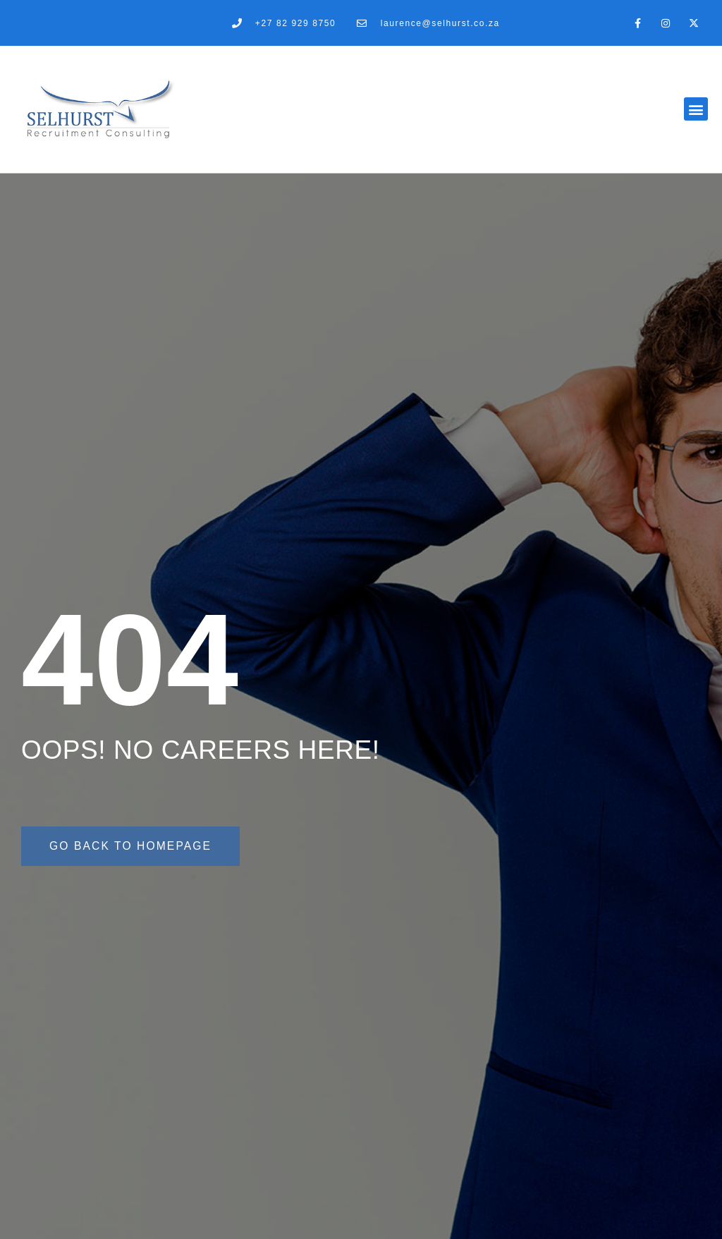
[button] (696, 109)
